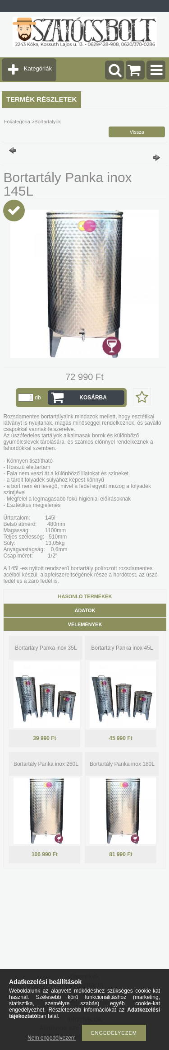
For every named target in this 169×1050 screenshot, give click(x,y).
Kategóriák (38, 68)
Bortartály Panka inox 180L (122, 764)
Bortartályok (47, 121)
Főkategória (17, 121)
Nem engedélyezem (51, 1038)
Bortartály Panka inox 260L (46, 764)
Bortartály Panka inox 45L (122, 648)
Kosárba (93, 397)
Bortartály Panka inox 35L (46, 648)
